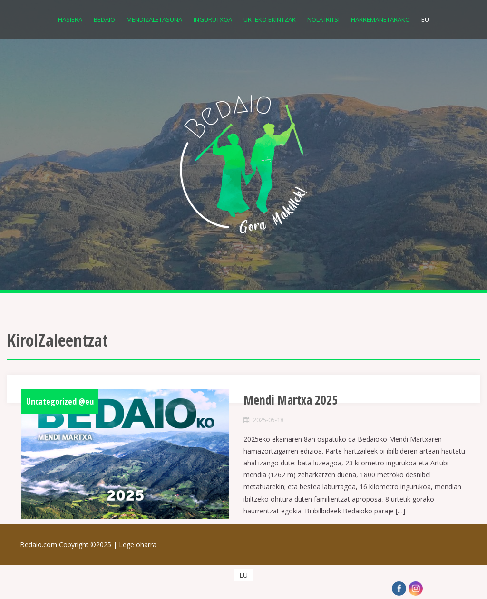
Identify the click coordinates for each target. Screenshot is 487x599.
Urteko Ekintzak (270, 19)
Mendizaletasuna (154, 19)
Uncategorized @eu (60, 401)
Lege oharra (137, 544)
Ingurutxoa (213, 19)
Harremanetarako (380, 19)
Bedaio (104, 19)
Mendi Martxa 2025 (291, 399)
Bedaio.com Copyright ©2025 (69, 544)
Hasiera (70, 19)
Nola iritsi (323, 19)
